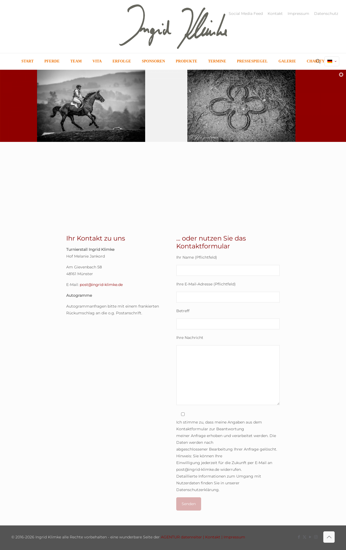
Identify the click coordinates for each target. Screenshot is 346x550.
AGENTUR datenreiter (181, 537)
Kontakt (275, 13)
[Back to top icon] (329, 537)
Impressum (298, 13)
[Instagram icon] (316, 536)
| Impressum (232, 537)
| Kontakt (211, 537)
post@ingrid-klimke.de (101, 284)
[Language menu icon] (331, 61)
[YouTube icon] (310, 536)
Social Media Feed (246, 13)
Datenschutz (326, 13)
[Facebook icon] (299, 536)
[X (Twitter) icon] (304, 536)
